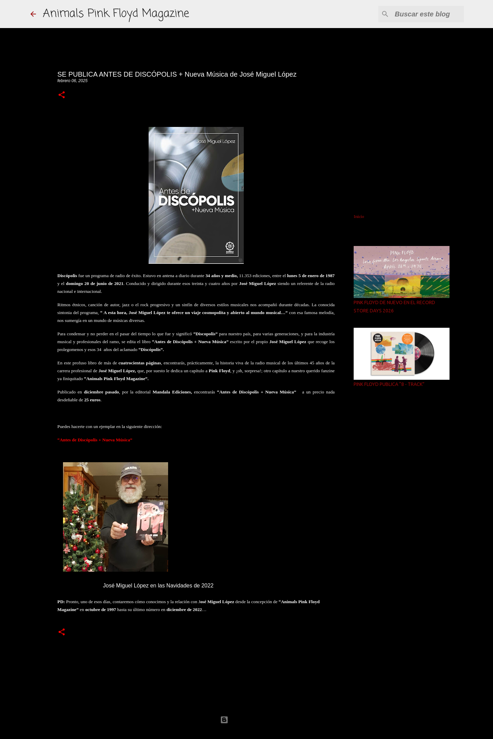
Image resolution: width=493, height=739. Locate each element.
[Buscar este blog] (428, 14)
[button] (62, 95)
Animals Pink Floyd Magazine (116, 13)
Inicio (359, 216)
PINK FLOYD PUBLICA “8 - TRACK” (389, 384)
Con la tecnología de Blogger (246, 719)
